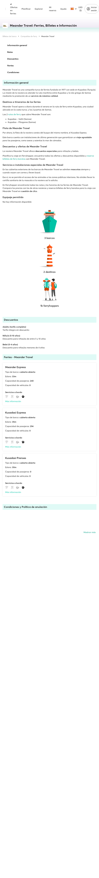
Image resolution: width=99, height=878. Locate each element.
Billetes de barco (9, 36)
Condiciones (13, 72)
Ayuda (63, 9)
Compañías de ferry (29, 36)
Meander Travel (47, 36)
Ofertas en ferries (13, 9)
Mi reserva (52, 9)
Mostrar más (90, 532)
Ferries (10, 65)
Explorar (39, 9)
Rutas (10, 52)
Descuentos (12, 58)
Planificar (26, 9)
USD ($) (80, 9)
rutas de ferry (14, 114)
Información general (17, 45)
